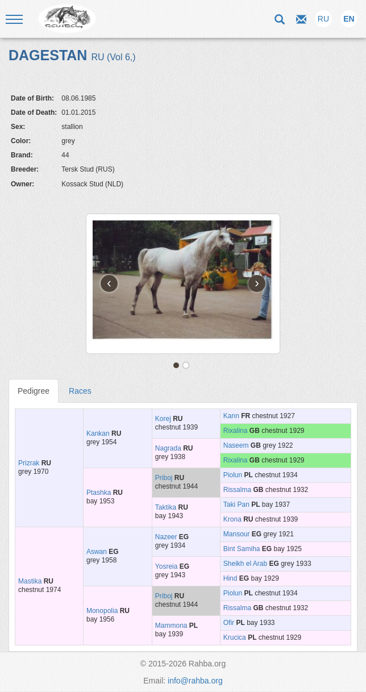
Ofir (228, 623)
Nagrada (168, 448)
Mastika (29, 581)
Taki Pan (236, 504)
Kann (231, 416)
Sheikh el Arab (245, 564)
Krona (232, 519)
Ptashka (98, 493)
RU (323, 18)
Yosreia (166, 566)
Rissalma (237, 490)
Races (80, 390)
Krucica (234, 637)
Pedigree (33, 390)
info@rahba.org (195, 680)
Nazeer (166, 537)
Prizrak (28, 463)
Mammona (171, 626)
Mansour (236, 534)
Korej (163, 419)
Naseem (236, 445)
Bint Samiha (241, 549)
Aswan (96, 552)
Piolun (232, 475)
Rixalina (235, 431)
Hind (230, 578)
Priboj (164, 478)
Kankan (98, 433)
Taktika (165, 507)
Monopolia (102, 611)
